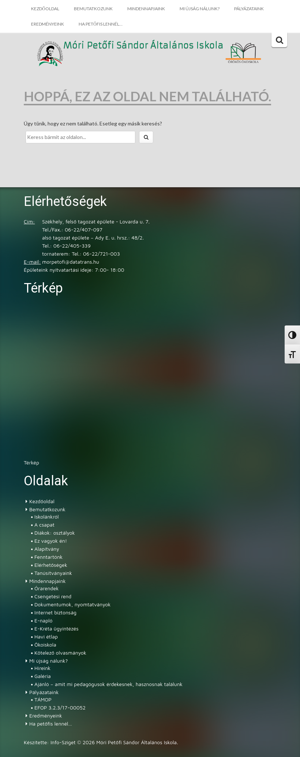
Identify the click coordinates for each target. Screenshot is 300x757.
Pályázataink (249, 8)
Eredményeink (47, 24)
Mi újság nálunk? (200, 8)
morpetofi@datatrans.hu (70, 262)
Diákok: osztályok (54, 533)
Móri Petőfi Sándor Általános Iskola (143, 46)
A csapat (44, 524)
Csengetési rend (52, 596)
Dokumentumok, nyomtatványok (72, 604)
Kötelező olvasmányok (60, 652)
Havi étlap (46, 636)
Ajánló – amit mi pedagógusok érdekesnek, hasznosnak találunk (108, 684)
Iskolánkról (46, 516)
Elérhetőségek (50, 565)
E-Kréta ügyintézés (56, 628)
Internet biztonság (55, 612)
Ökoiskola (45, 644)
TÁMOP (43, 699)
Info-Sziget (63, 742)
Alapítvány (46, 549)
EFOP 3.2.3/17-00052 (60, 707)
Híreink (42, 668)
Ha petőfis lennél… (101, 24)
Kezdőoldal (45, 8)
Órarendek (46, 588)
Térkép (31, 462)
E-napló (43, 620)
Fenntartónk (48, 557)
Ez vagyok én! (50, 541)
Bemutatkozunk (93, 8)
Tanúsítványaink (53, 573)
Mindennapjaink (146, 8)
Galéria (42, 676)
